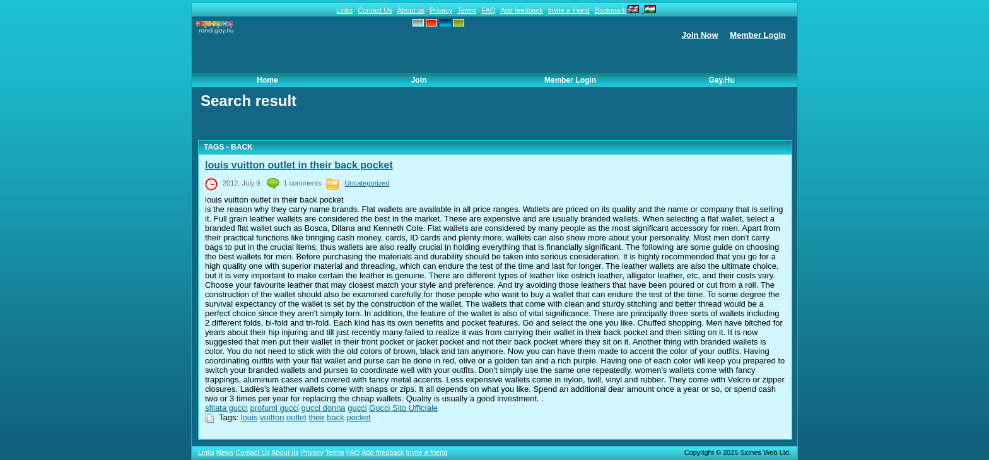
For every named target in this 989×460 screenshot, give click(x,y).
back (335, 417)
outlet (296, 417)
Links (344, 10)
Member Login (758, 35)
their (316, 417)
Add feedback (521, 10)
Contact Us (375, 10)
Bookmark (610, 10)
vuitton (272, 417)
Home (267, 80)
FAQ (488, 10)
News (225, 452)
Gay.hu (721, 80)
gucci (357, 408)
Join (419, 80)
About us (410, 10)
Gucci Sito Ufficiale (403, 408)
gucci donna (323, 408)
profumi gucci (274, 408)
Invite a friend (569, 10)
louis (249, 417)
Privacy (441, 10)
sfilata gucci (226, 408)
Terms (466, 10)
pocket (358, 417)
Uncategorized (367, 183)
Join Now (700, 35)
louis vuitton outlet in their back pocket (299, 165)
